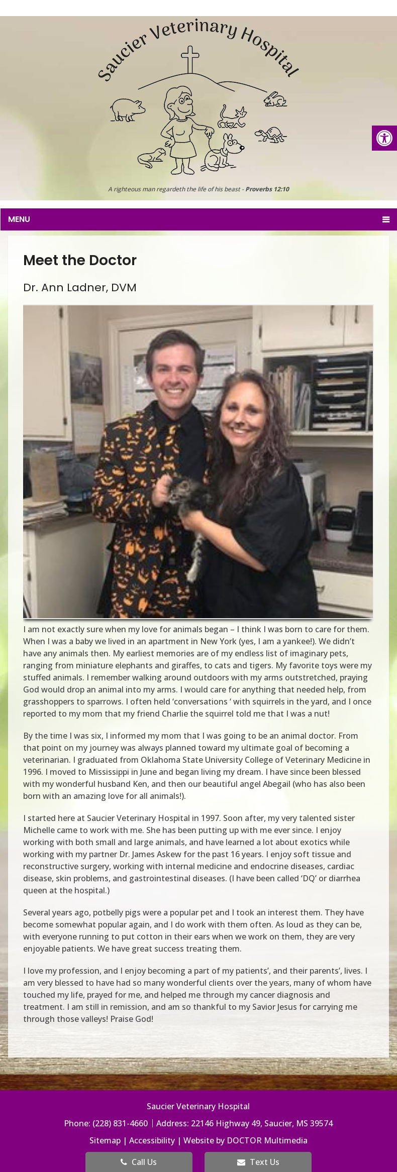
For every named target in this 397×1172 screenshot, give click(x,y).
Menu (19, 219)
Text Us (258, 1161)
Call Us (139, 1161)
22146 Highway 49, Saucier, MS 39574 (262, 1123)
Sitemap (105, 1140)
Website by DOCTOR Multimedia (245, 1140)
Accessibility (152, 1140)
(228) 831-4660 (121, 1123)
